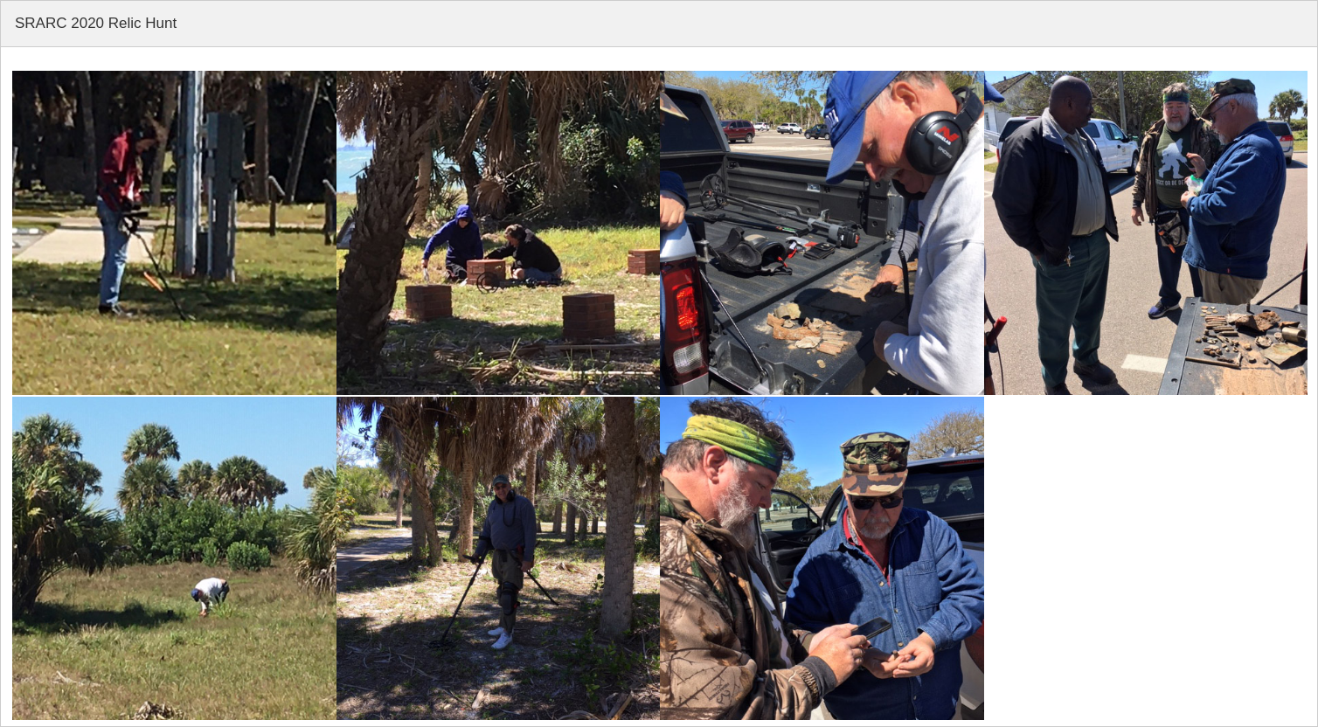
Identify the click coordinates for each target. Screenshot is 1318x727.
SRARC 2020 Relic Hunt (96, 23)
